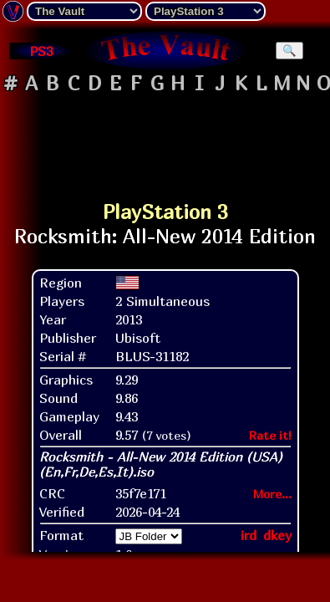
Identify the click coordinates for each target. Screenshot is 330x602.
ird (248, 535)
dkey (277, 535)
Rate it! (270, 435)
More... (272, 494)
